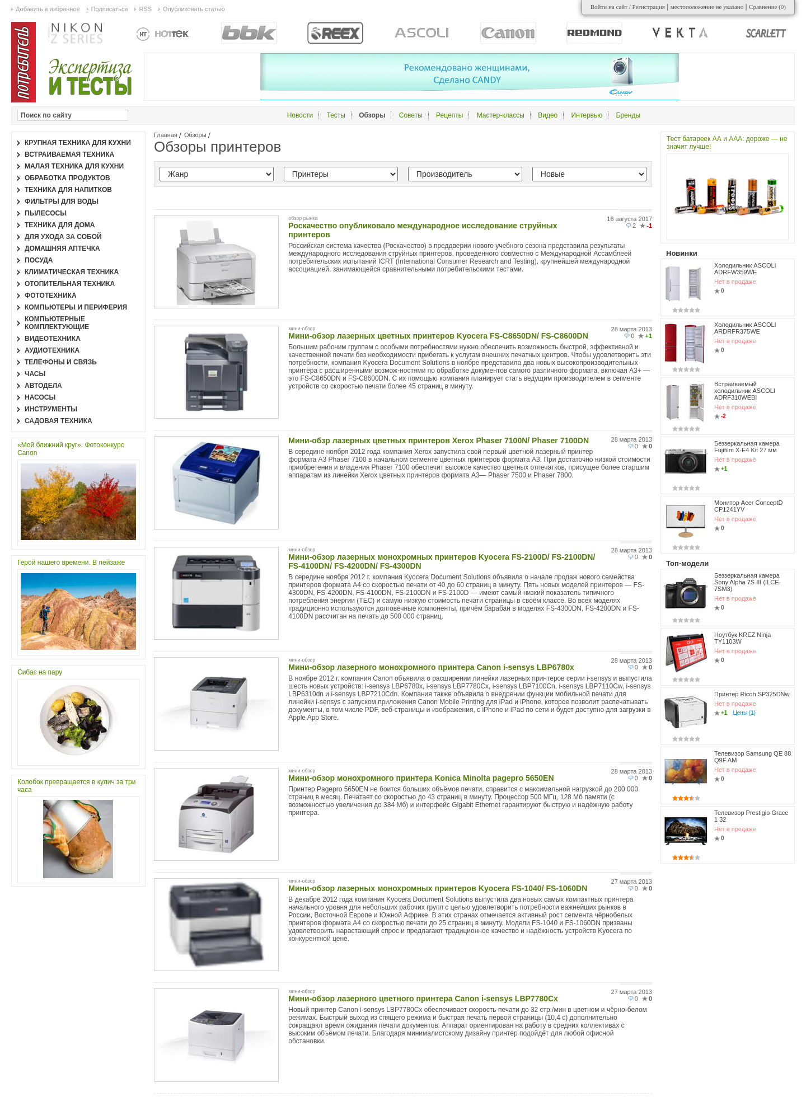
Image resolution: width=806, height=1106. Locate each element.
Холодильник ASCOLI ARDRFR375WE (745, 328)
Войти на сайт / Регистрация (628, 6)
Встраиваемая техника (69, 154)
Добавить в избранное (48, 9)
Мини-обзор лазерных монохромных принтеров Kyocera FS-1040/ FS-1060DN (437, 888)
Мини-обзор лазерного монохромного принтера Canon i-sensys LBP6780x (431, 667)
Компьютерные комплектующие (57, 323)
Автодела (43, 386)
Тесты (335, 115)
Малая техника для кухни (74, 166)
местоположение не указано (707, 6)
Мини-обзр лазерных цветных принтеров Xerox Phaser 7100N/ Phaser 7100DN (438, 440)
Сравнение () (767, 6)
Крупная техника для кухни (78, 143)
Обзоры (195, 135)
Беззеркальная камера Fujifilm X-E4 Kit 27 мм (747, 446)
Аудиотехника (52, 350)
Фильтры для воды (62, 201)
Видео (547, 115)
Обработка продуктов (67, 178)
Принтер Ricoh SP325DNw (752, 694)
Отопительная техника (70, 284)
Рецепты (449, 115)
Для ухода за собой (63, 237)
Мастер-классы (500, 115)
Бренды (628, 115)
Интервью (587, 115)
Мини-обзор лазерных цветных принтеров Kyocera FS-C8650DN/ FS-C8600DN (438, 335)
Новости (300, 115)
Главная (165, 135)
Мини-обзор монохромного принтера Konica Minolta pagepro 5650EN (421, 778)
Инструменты (51, 409)
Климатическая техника (72, 272)
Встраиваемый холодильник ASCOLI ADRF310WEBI (744, 391)
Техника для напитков (68, 190)
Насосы (40, 397)
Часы (35, 374)
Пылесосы (46, 213)
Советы (411, 115)
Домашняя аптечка (62, 248)
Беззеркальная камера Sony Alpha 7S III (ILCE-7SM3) (747, 582)
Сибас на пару (39, 672)
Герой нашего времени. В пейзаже (71, 562)
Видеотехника (53, 339)
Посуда (39, 260)
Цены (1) (744, 713)
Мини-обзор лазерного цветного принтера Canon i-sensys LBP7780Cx (423, 998)
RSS (145, 9)
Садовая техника (58, 421)
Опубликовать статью (193, 9)
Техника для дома (60, 225)
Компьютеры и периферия (76, 307)
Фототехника (51, 295)
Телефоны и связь (61, 362)
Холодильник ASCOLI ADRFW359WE (745, 268)
